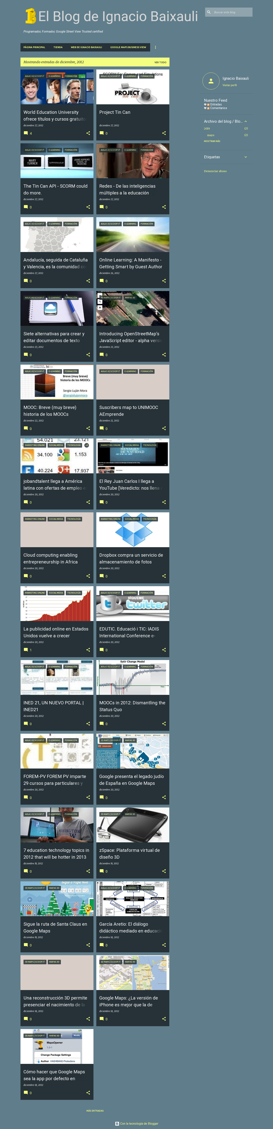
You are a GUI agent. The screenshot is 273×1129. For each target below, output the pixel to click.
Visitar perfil (230, 85)
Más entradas (95, 1110)
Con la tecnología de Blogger (136, 1123)
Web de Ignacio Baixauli (86, 47)
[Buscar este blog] (233, 12)
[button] (88, 133)
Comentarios (217, 108)
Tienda (58, 47)
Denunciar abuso (215, 171)
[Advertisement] (184, 126)
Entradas (214, 104)
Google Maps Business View (128, 47)
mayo (210, 135)
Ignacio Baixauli (236, 78)
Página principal (34, 47)
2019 (207, 128)
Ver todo (160, 62)
